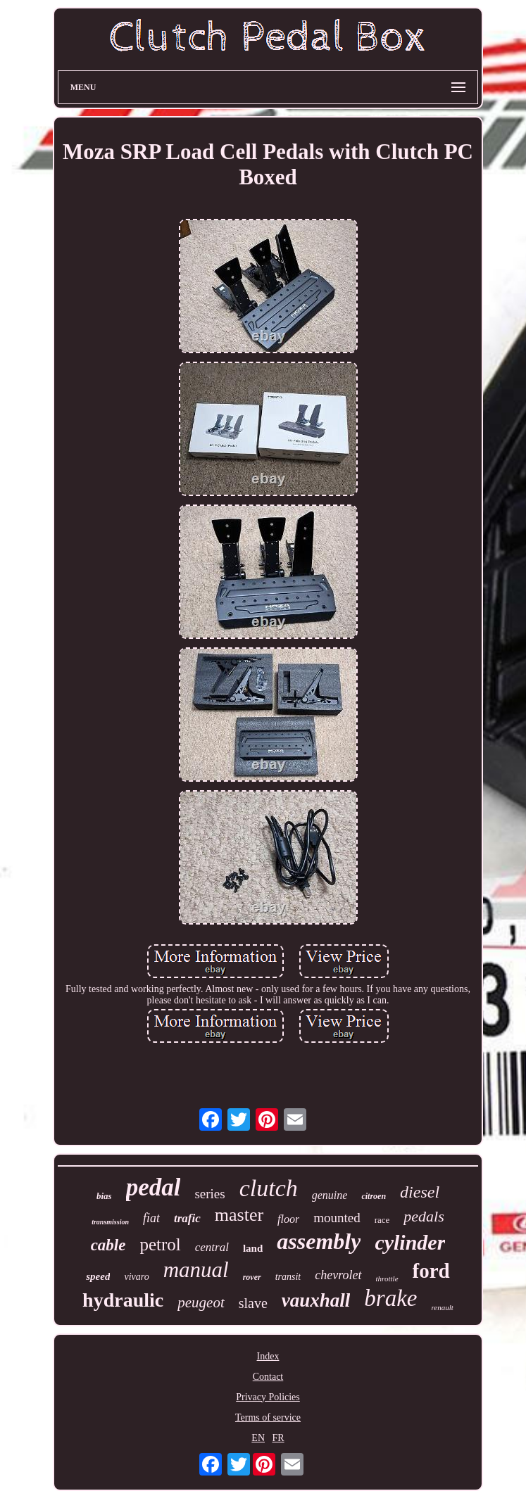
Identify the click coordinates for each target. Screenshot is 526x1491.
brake (390, 1298)
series (209, 1193)
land (253, 1248)
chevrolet (338, 1275)
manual (196, 1269)
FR (278, 1438)
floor (288, 1219)
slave (253, 1303)
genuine (330, 1195)
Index (268, 1356)
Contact (268, 1376)
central (212, 1247)
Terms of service (268, 1417)
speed (98, 1276)
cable (108, 1245)
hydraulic (122, 1300)
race (382, 1219)
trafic (187, 1218)
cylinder (410, 1242)
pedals (423, 1216)
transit (288, 1276)
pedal (153, 1187)
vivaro (136, 1276)
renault (442, 1307)
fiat (151, 1218)
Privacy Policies (268, 1397)
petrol (159, 1244)
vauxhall (316, 1300)
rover (252, 1277)
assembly (319, 1241)
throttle (387, 1278)
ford (431, 1271)
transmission (110, 1222)
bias (104, 1196)
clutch (268, 1188)
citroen (373, 1196)
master (239, 1215)
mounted (337, 1217)
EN (258, 1438)
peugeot (200, 1302)
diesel (419, 1192)
